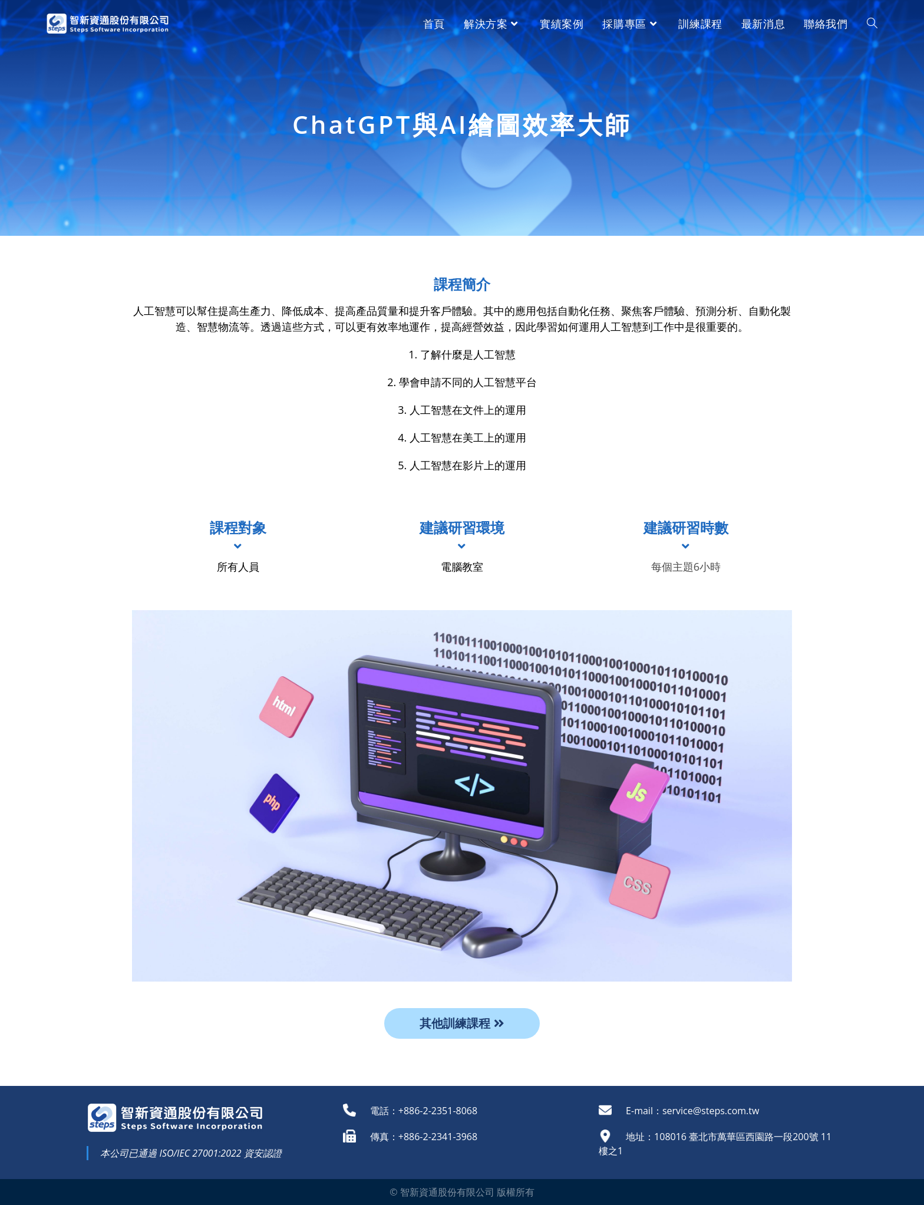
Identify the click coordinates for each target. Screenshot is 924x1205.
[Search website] (872, 23)
